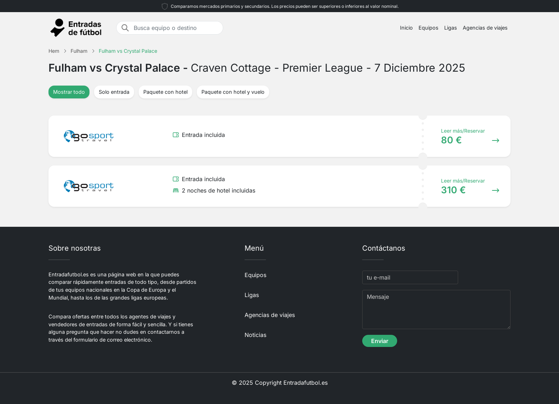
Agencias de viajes (485, 28)
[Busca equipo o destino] (176, 27)
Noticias (255, 334)
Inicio (406, 28)
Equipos (429, 28)
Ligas (450, 28)
